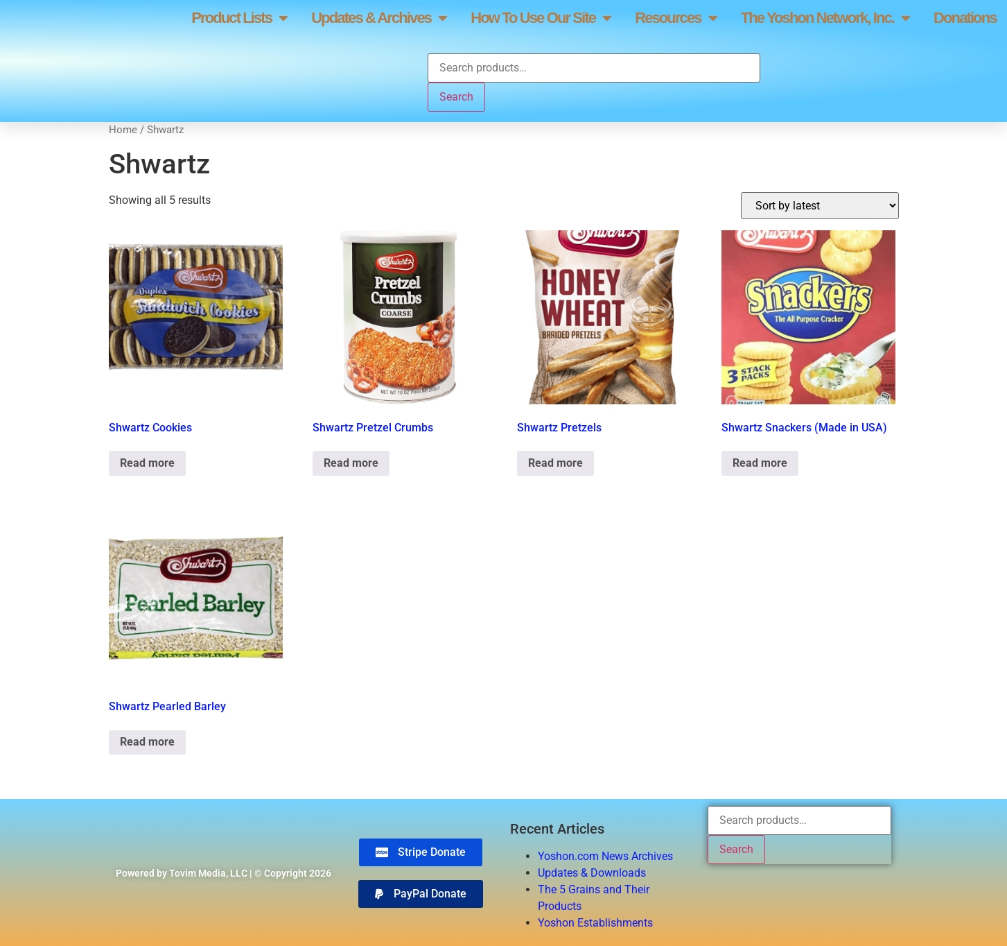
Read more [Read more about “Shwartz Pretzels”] (555, 463)
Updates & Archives (378, 18)
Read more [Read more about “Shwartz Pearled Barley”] (147, 741)
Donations (965, 17)
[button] (420, 894)
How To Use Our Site (541, 18)
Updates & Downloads (592, 872)
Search (456, 96)
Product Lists (239, 18)
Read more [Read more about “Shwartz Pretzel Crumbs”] (351, 463)
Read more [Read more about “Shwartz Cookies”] (147, 463)
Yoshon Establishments (595, 922)
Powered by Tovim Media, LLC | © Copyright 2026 (223, 873)
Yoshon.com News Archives (605, 856)
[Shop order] (820, 205)
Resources (676, 18)
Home (123, 129)
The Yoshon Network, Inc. (825, 18)
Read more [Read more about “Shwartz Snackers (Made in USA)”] (760, 463)
